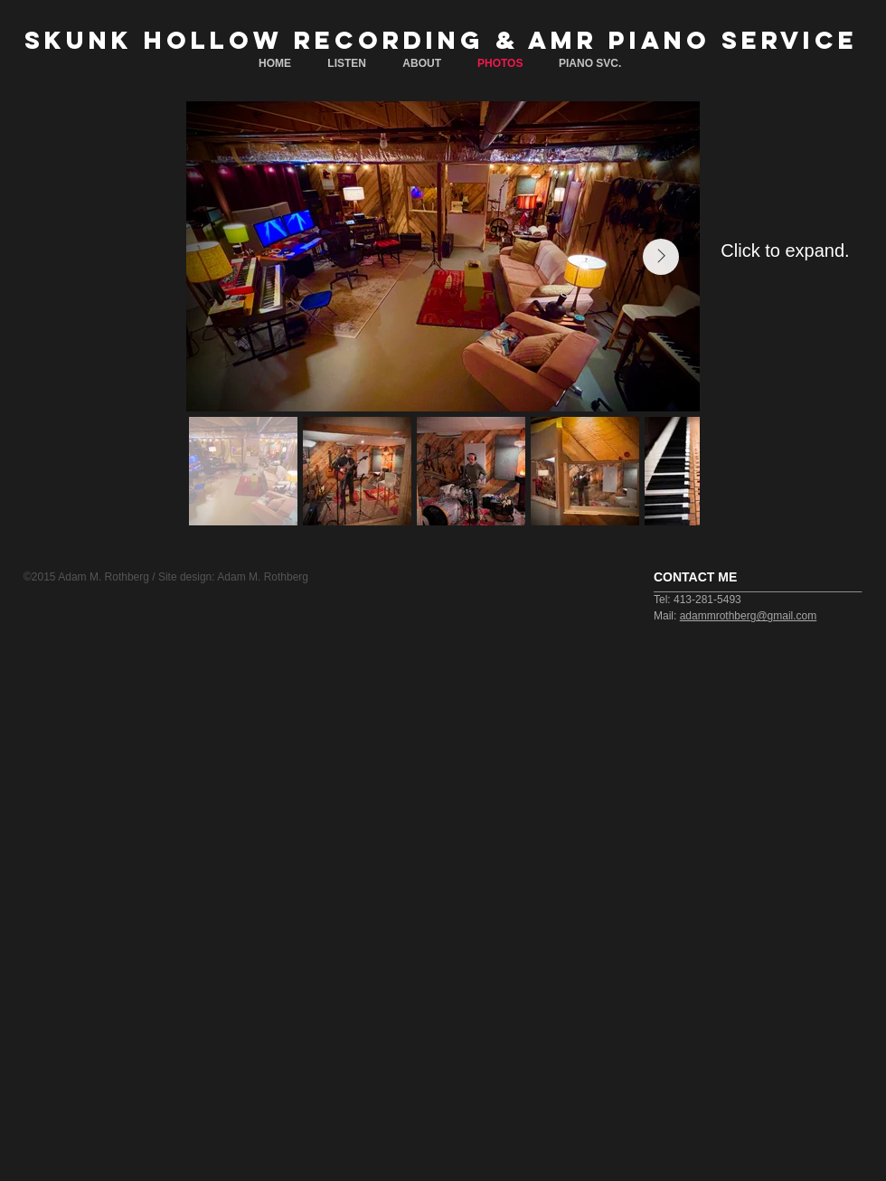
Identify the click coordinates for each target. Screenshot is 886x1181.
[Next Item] (661, 257)
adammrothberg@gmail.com (748, 615)
